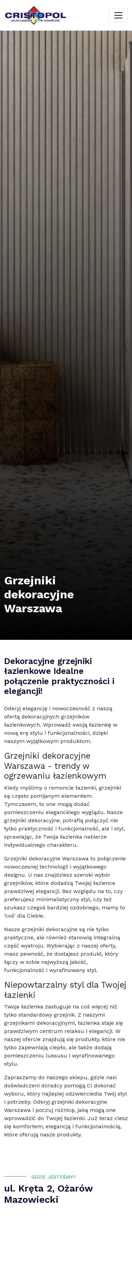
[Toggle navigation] (118, 15)
